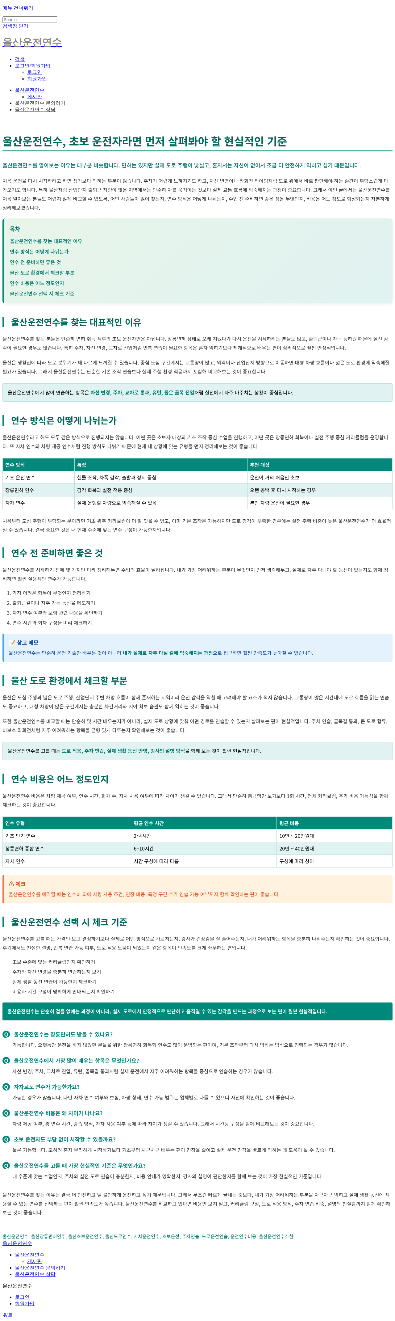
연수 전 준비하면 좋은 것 (35, 262)
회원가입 (37, 78)
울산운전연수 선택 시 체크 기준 (42, 293)
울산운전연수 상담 (35, 109)
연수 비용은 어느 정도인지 (37, 283)
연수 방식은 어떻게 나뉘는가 (39, 251)
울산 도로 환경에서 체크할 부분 (42, 272)
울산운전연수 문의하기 (40, 103)
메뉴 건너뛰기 (17, 8)
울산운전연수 (29, 90)
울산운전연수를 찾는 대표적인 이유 (46, 241)
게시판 (34, 96)
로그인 (34, 72)
